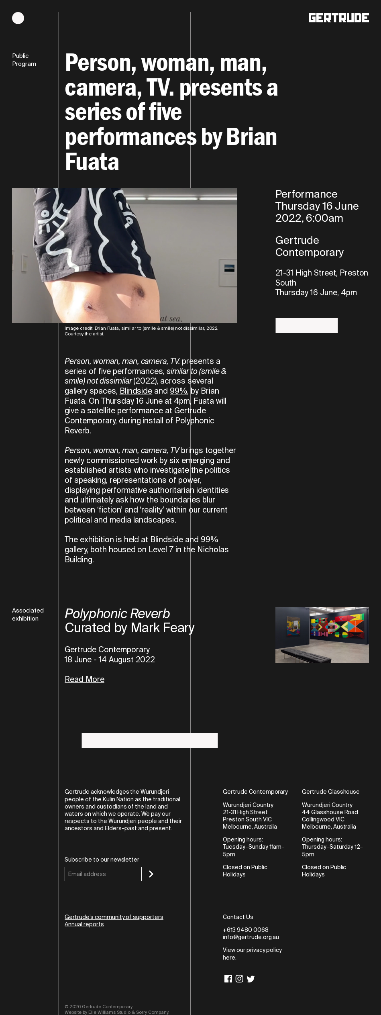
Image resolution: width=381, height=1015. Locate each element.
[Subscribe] (151, 874)
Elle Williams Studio (109, 1012)
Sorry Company (152, 1012)
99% (178, 391)
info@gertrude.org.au (251, 937)
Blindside (136, 391)
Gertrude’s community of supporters (114, 917)
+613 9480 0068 (245, 929)
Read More (84, 679)
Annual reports (84, 924)
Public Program (24, 60)
